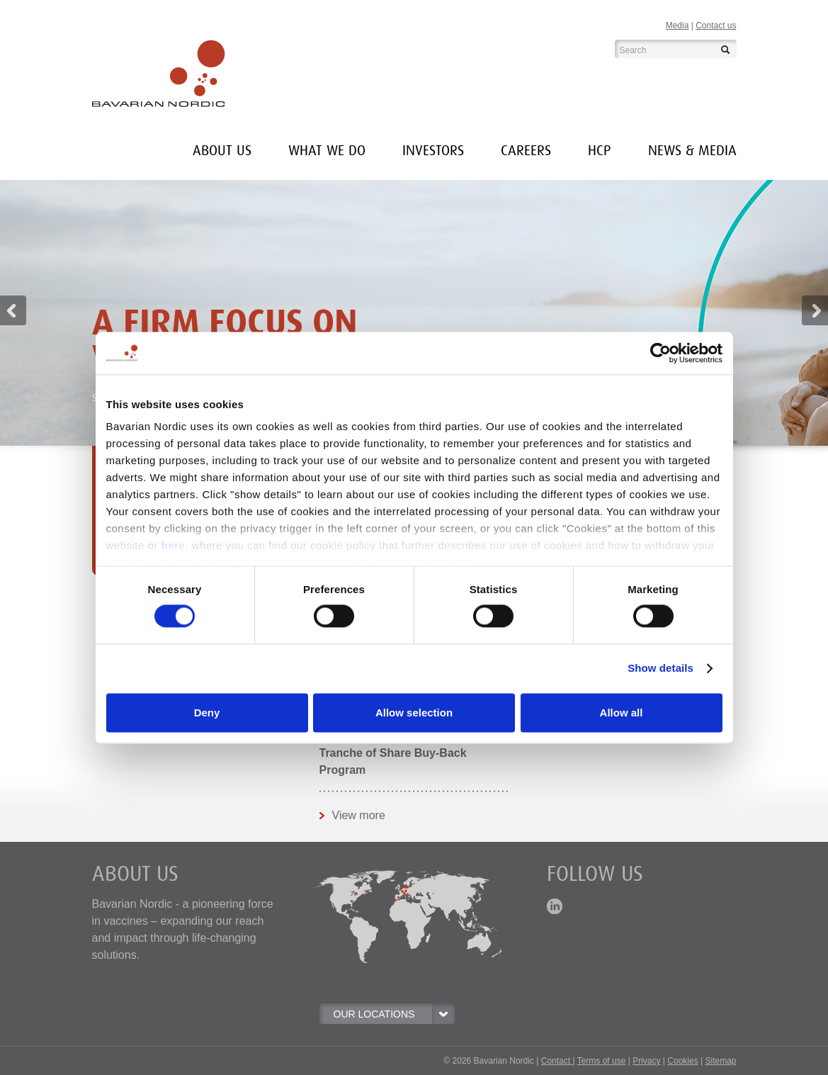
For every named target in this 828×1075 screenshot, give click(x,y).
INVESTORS (433, 150)
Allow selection (414, 713)
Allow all (621, 713)
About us (222, 150)
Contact (557, 1061)
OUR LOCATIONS (394, 1014)
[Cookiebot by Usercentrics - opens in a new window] (660, 353)
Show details (660, 669)
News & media (692, 150)
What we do (326, 150)
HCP (599, 150)
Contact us (716, 25)
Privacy (646, 1061)
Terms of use (601, 1061)
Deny (207, 713)
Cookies (682, 1061)
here (173, 545)
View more (358, 815)
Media (677, 25)
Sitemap (720, 1061)
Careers (526, 150)
